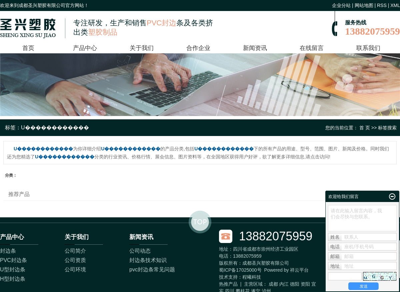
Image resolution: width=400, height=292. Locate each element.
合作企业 (198, 48)
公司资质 (75, 260)
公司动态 (140, 251)
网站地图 (364, 5)
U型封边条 (12, 269)
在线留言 (312, 48)
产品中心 (85, 48)
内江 (284, 284)
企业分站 (341, 5)
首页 (28, 48)
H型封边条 (12, 279)
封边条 (8, 251)
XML (395, 5)
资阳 (305, 284)
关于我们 (142, 48)
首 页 (364, 127)
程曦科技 (251, 277)
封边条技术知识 (148, 260)
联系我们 (368, 48)
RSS (382, 5)
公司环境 (75, 269)
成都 (273, 284)
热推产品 (228, 284)
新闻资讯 (255, 48)
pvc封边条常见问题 (152, 269)
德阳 (294, 284)
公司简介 (75, 251)
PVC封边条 (13, 260)
